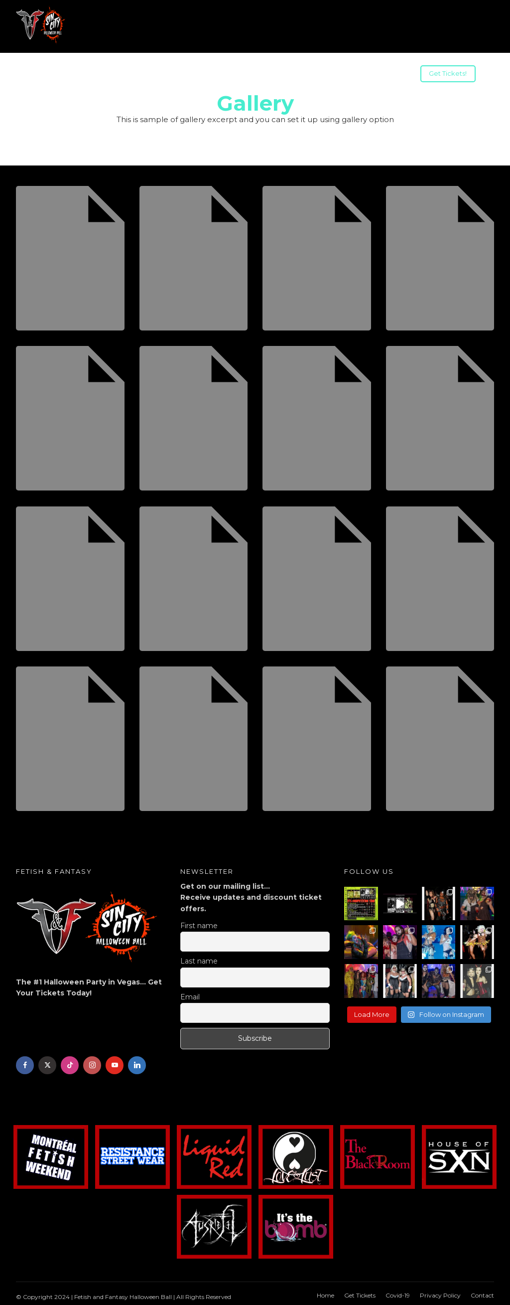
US (163, 74)
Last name (199, 958)
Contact (482, 1293)
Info (57, 74)
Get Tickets (360, 1293)
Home (325, 1293)
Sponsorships (210, 74)
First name (199, 923)
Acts (91, 74)
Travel (128, 74)
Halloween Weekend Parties (360, 74)
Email (190, 994)
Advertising (272, 74)
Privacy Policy (440, 1293)
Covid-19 (397, 1293)
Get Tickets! (448, 73)
